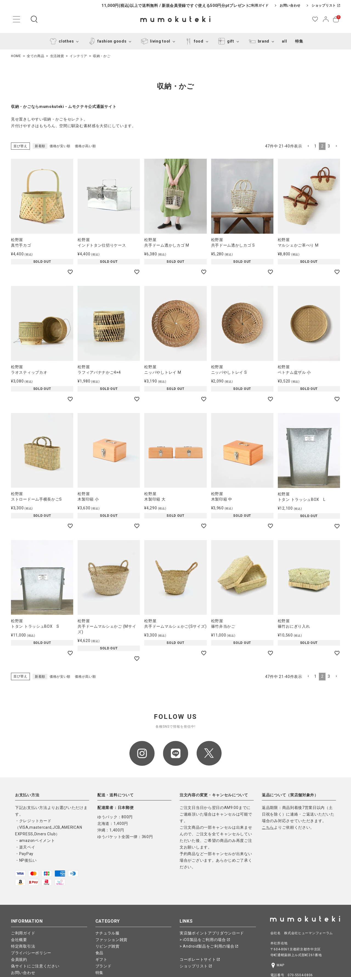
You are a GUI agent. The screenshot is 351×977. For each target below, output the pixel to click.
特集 (299, 41)
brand (258, 41)
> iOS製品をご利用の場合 (205, 939)
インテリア (78, 56)
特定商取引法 (23, 946)
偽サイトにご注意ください (35, 966)
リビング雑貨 (107, 946)
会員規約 (19, 959)
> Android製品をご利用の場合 (209, 946)
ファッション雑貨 (111, 939)
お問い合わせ (290, 5)
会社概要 (19, 939)
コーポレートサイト (200, 959)
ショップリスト (326, 5)
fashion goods (106, 41)
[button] (308, 146)
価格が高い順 (85, 146)
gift (225, 41)
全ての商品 (35, 56)
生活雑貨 (57, 56)
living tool (154, 41)
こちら (268, 827)
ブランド (103, 966)
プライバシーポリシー (31, 953)
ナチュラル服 (107, 933)
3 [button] (329, 146)
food (193, 41)
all (284, 41)
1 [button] (315, 146)
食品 (99, 953)
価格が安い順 (60, 146)
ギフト (101, 959)
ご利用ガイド (258, 5)
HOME (16, 56)
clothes (61, 41)
